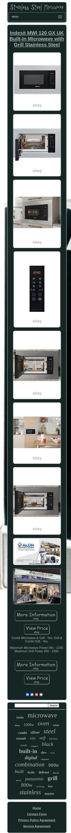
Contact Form (37, 814)
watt (52, 752)
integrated (45, 759)
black (47, 744)
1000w (29, 725)
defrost (43, 772)
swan (23, 745)
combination (29, 764)
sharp (17, 725)
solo (33, 738)
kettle (31, 772)
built (19, 771)
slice (43, 752)
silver (35, 732)
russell (21, 738)
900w (53, 765)
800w (26, 785)
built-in (28, 751)
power (19, 780)
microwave (42, 715)
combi (22, 733)
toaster (49, 794)
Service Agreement (36, 826)
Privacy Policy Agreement (36, 820)
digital (31, 757)
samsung (40, 786)
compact (34, 746)
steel (49, 731)
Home (37, 808)
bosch (56, 772)
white (56, 725)
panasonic (34, 778)
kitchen (53, 738)
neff (42, 738)
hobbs (20, 717)
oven (43, 723)
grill (53, 778)
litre (50, 786)
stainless (30, 792)
